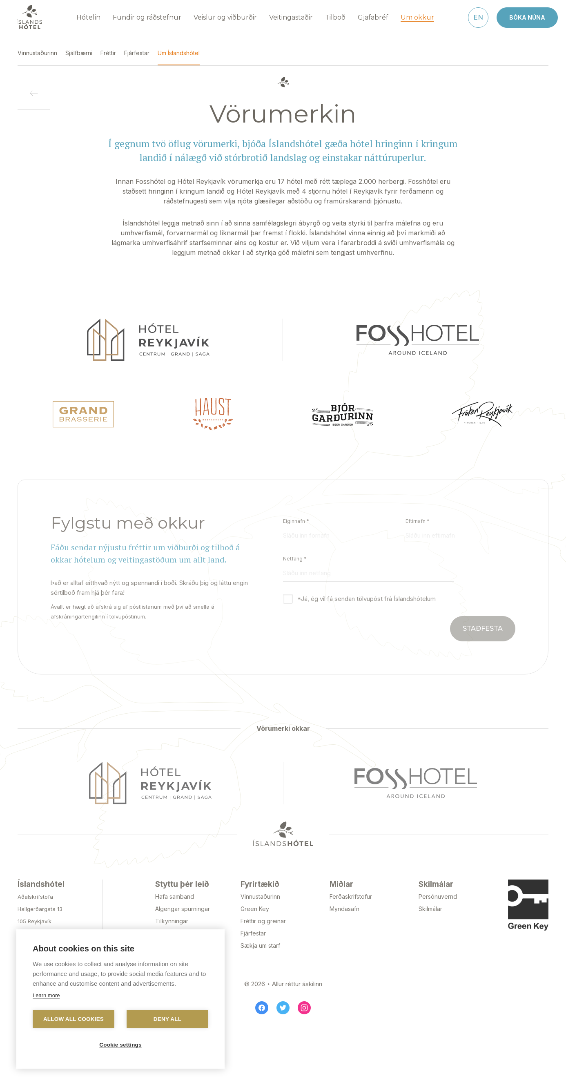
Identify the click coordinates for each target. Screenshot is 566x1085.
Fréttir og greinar (263, 916)
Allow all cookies (73, 1019)
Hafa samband (174, 892)
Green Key (255, 904)
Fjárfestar (253, 929)
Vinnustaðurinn (260, 892)
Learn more (46, 995)
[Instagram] (304, 1003)
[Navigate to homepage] (29, 13)
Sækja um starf (260, 941)
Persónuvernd (438, 892)
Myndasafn (344, 904)
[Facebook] (261, 1003)
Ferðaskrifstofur (351, 892)
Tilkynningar (171, 916)
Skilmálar (430, 904)
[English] (478, 13)
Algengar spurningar (182, 904)
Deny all (167, 1019)
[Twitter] (283, 1003)
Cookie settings (120, 1045)
